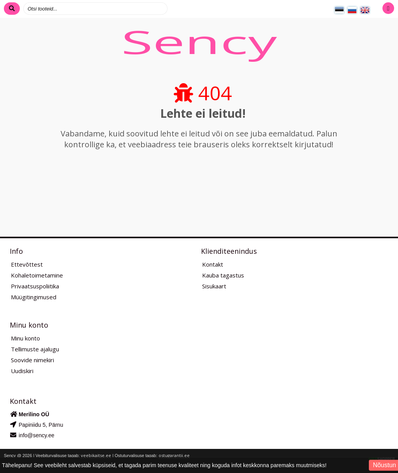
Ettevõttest (27, 264)
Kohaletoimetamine (37, 275)
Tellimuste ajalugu (35, 349)
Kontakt (212, 264)
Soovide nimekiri (32, 360)
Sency (199, 41)
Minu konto (25, 338)
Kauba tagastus (223, 275)
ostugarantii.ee (174, 455)
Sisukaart (214, 286)
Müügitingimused (33, 297)
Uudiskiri (22, 371)
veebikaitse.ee (96, 455)
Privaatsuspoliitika (35, 286)
